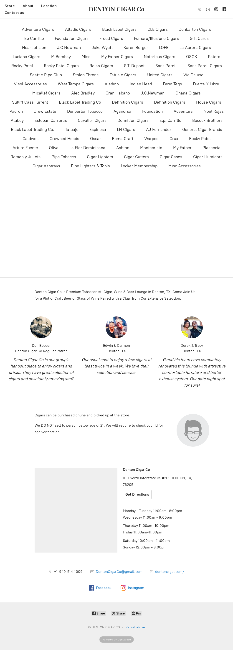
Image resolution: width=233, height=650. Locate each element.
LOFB (164, 47)
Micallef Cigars (46, 93)
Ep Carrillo (34, 38)
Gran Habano (118, 93)
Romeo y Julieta (26, 156)
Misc (86, 56)
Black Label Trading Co (80, 102)
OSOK (191, 56)
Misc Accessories (184, 165)
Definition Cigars (127, 102)
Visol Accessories (30, 84)
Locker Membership (139, 165)
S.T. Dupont (134, 65)
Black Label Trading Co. (32, 129)
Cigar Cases (171, 156)
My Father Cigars (117, 56)
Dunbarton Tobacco (85, 111)
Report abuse (135, 627)
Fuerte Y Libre (206, 84)
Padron (16, 111)
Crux (174, 138)
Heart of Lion (34, 47)
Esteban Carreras (51, 120)
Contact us (14, 12)
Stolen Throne (86, 74)
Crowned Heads (64, 138)
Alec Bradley (83, 93)
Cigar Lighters (100, 156)
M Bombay (61, 56)
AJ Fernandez (158, 129)
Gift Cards (199, 38)
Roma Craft (122, 138)
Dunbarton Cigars (195, 29)
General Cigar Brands (202, 129)
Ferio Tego (172, 84)
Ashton (122, 147)
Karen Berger (136, 47)
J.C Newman (69, 47)
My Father (182, 147)
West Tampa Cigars (76, 84)
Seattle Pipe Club (46, 74)
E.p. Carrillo (170, 120)
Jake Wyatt (102, 47)
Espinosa (97, 129)
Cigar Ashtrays (46, 165)
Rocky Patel (22, 65)
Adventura (183, 111)
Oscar (95, 138)
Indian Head (141, 84)
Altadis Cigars (78, 29)
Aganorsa (122, 111)
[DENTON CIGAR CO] (116, 9)
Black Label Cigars (119, 29)
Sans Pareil (166, 65)
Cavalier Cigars (92, 120)
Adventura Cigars (38, 29)
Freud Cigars (111, 38)
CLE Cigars (157, 29)
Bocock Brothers (207, 120)
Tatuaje (72, 129)
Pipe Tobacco (64, 156)
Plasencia (211, 147)
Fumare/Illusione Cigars (156, 38)
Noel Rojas (214, 111)
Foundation (152, 111)
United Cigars (159, 74)
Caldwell (31, 138)
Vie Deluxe (193, 74)
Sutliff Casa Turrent (30, 102)
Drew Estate (45, 111)
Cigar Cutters (136, 156)
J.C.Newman (153, 93)
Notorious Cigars (159, 56)
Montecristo (151, 147)
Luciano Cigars (26, 56)
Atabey (17, 120)
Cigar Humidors (208, 156)
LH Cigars (126, 129)
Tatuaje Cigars (123, 74)
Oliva (53, 147)
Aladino (112, 84)
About (28, 5)
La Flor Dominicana (87, 147)
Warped (151, 138)
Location (49, 5)
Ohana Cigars (188, 93)
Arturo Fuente (25, 147)
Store (10, 5)
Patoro (214, 56)
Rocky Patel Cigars (61, 65)
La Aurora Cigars (195, 47)
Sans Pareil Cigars (204, 65)
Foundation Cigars (72, 38)
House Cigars (208, 102)
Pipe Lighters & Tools (90, 165)
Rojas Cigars (101, 65)
